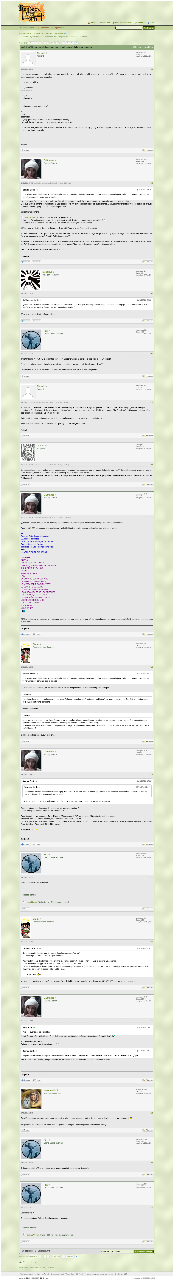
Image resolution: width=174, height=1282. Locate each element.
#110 (151, 402)
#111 (151, 465)
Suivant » (70, 43)
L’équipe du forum (26, 1274)
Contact (37, 1274)
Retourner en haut (57, 1274)
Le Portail (45, 1274)
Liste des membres (123, 23)
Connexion (44, 28)
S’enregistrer (56, 28)
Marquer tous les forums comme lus (100, 1274)
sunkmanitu (50, 1090)
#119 (151, 1163)
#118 (151, 1113)
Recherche (105, 23)
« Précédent (33, 43)
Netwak (41, 53)
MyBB (26, 1278)
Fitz (46, 331)
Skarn (35, 644)
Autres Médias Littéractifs (43, 34)
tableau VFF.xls (33, 1235)
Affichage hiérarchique (143, 47)
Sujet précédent (29, 1251)
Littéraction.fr (58, 34)
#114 (151, 774)
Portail (93, 23)
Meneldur (47, 272)
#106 (151, 69)
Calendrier (140, 23)
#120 (151, 1207)
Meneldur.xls (32, 902)
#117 (151, 1020)
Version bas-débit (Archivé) (75, 1274)
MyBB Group (42, 1278)
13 (63, 43)
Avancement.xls (31, 217)
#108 (151, 293)
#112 (151, 517)
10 (58, 43)
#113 (151, 667)
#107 (151, 183)
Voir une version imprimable (32, 1262)
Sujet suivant (44, 1251)
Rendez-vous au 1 (25, 34)
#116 (151, 942)
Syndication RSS (121, 1274)
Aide (152, 23)
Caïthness (49, 160)
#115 (151, 877)
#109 (151, 354)
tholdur (66, 465)
